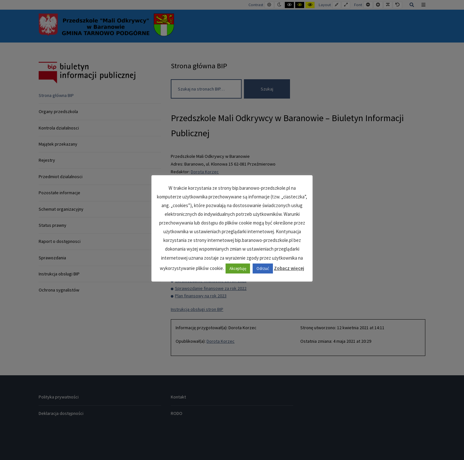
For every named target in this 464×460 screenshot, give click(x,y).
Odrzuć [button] (262, 268)
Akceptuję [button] (237, 268)
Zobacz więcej (289, 268)
